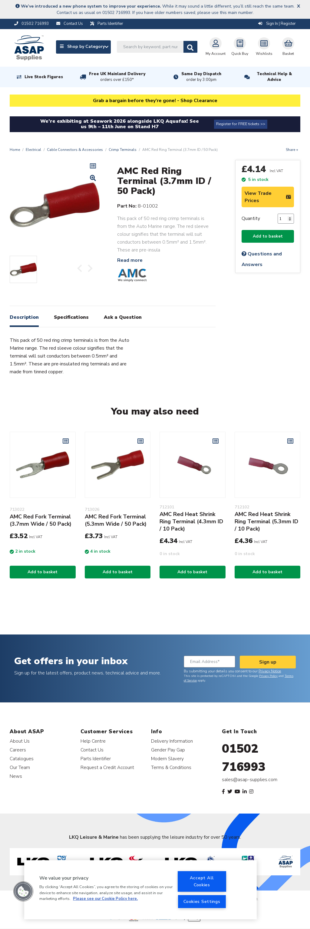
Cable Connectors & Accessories (75, 149)
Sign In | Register (277, 23)
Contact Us (92, 750)
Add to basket (268, 236)
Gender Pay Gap (168, 750)
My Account (216, 46)
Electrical (33, 149)
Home (15, 149)
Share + (292, 149)
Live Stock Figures (44, 77)
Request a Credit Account (107, 767)
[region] (140, 889)
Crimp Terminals (123, 149)
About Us (20, 741)
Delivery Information (172, 741)
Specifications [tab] (71, 317)
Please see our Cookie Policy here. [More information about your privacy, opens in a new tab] (105, 898)
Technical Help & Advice (274, 76)
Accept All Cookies (202, 881)
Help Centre (93, 741)
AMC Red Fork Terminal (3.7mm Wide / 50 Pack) (40, 520)
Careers (18, 750)
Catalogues (22, 758)
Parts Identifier (96, 758)
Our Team (20, 767)
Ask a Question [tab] (123, 317)
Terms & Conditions (171, 767)
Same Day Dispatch (201, 77)
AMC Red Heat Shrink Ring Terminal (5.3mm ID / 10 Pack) (266, 521)
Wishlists (264, 46)
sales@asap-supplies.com (249, 779)
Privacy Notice (270, 671)
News (16, 776)
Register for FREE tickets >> (240, 124)
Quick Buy (239, 46)
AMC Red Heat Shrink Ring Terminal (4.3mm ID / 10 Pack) (191, 521)
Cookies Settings (201, 901)
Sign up (267, 662)
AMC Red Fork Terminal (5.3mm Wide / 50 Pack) (116, 520)
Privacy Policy (268, 676)
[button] (23, 891)
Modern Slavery (167, 758)
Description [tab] (24, 317)
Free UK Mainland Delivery (117, 77)
